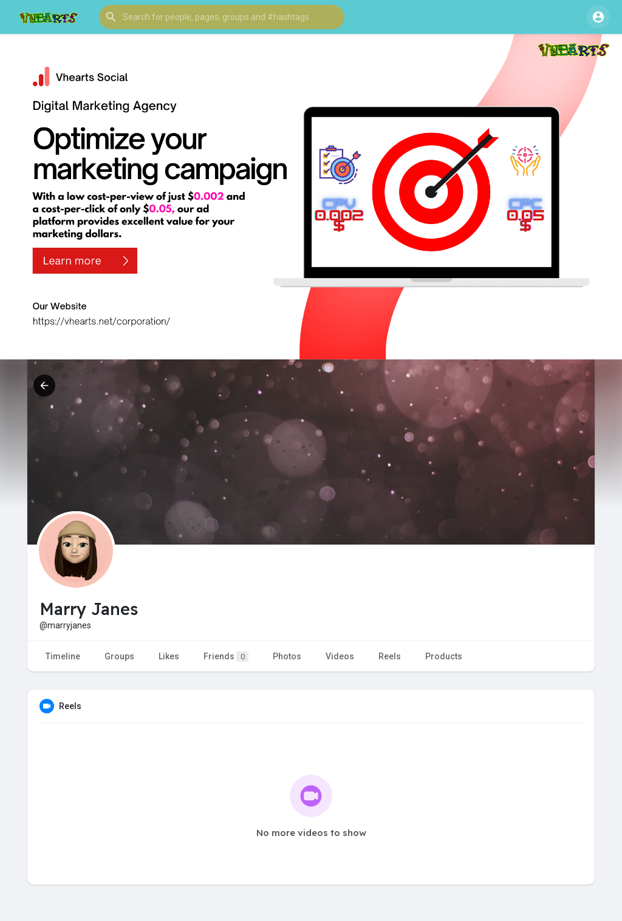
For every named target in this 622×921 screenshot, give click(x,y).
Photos (287, 656)
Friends (225, 656)
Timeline (63, 656)
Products (443, 656)
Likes (169, 656)
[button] (221, 17)
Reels (389, 656)
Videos (340, 656)
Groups (119, 656)
